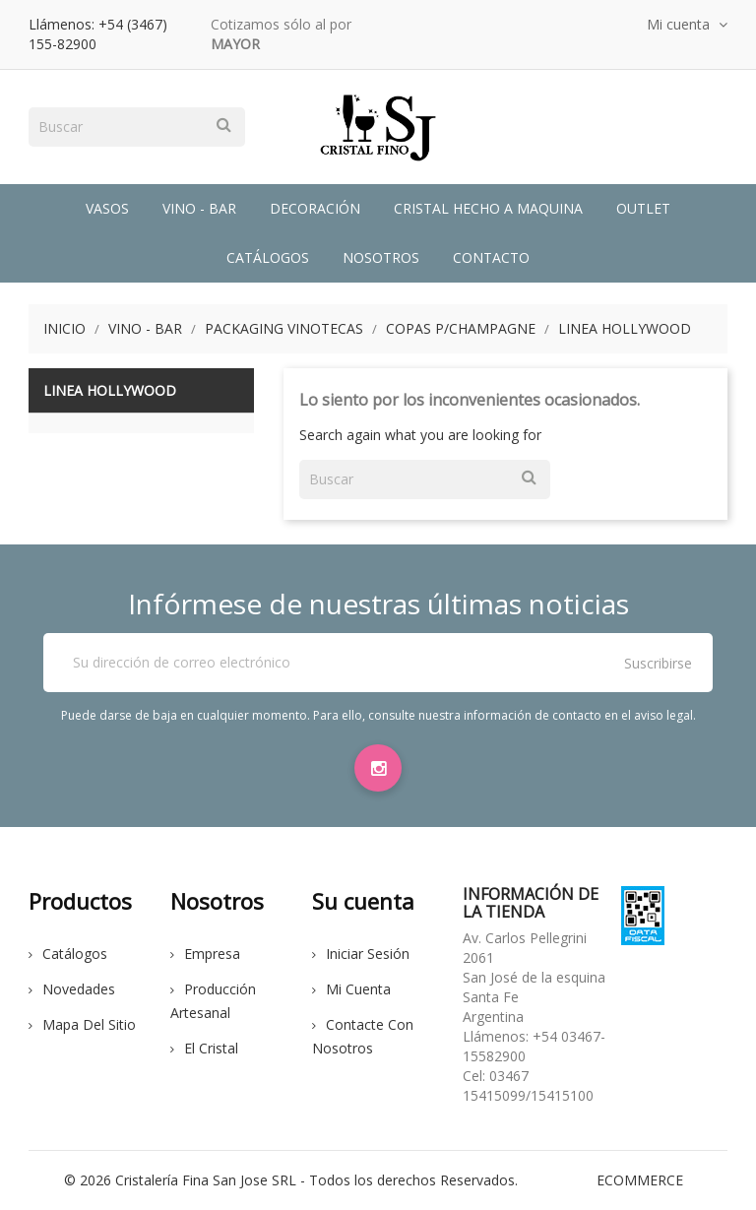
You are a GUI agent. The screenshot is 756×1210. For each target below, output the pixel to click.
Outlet (643, 208)
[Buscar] (137, 127)
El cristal (204, 1048)
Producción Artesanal (213, 1001)
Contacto (491, 257)
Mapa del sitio (82, 1024)
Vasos (107, 208)
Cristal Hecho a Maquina (488, 208)
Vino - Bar (199, 208)
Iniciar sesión (361, 953)
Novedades (72, 989)
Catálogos (267, 257)
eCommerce (640, 1180)
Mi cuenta (351, 989)
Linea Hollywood (109, 390)
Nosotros (381, 257)
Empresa (205, 953)
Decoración (315, 208)
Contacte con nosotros (362, 1036)
